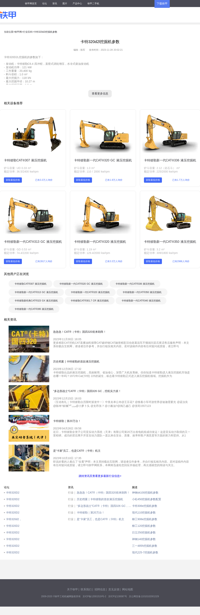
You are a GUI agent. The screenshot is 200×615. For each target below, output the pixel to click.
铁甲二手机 (93, 3)
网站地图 (127, 589)
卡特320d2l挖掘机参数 (45, 32)
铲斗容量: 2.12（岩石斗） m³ (162, 168)
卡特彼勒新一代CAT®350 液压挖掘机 (170, 241)
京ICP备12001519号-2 (94, 596)
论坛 (44, 3)
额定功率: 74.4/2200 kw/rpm (21, 252)
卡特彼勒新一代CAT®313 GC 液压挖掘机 (33, 241)
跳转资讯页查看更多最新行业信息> (100, 475)
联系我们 (86, 589)
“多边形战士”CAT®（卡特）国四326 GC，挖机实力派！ (104, 505)
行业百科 (27, 32)
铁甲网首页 (31, 3)
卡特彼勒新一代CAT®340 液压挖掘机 (141, 300)
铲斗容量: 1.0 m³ (84, 168)
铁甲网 (18, 32)
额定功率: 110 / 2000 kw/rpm (92, 171)
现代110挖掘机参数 (144, 512)
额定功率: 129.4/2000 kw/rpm (92, 252)
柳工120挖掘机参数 (144, 525)
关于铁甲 (72, 589)
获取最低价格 (13, 180)
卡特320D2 (12, 492)
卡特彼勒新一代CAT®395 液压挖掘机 (34, 309)
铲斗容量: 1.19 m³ (85, 249)
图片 (64, 3)
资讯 (54, 3)
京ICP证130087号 (117, 596)
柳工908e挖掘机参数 (144, 519)
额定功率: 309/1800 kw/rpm (161, 252)
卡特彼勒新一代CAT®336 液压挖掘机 (170, 160)
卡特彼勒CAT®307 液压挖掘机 (25, 160)
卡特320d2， (14, 519)
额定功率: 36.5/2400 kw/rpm (21, 171)
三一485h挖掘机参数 (144, 545)
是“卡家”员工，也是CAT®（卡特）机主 (100, 519)
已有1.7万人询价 (181, 180)
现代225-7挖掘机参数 (145, 552)
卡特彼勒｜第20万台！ (90, 512)
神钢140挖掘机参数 (144, 539)
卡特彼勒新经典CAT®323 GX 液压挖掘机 (36, 300)
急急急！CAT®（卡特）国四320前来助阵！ (103, 492)
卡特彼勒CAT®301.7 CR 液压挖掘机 (90, 300)
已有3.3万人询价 (44, 180)
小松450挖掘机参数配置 (146, 499)
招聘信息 (100, 589)
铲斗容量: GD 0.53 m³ (17, 249)
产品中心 (77, 3)
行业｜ (72, 492)
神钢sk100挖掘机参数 (145, 492)
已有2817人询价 (43, 261)
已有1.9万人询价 (113, 180)
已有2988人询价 (180, 261)
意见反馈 (113, 589)
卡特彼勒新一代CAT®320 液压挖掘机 (100, 241)
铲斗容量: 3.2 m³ (154, 249)
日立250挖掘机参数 (144, 532)
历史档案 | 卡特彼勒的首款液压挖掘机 (100, 499)
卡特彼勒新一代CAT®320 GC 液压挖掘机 (103, 160)
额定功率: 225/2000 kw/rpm (161, 171)
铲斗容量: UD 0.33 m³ (17, 168)
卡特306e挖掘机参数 (144, 505)
